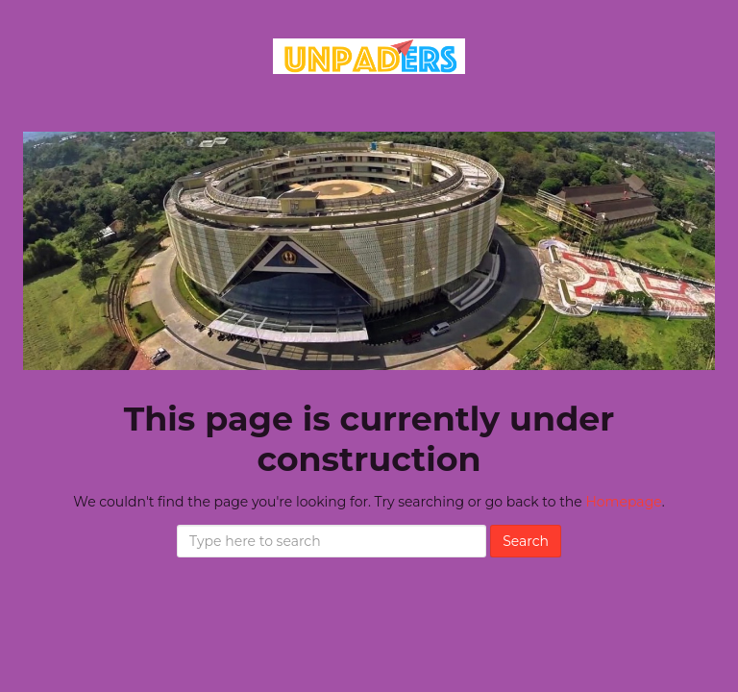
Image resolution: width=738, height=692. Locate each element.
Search (526, 541)
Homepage (623, 501)
